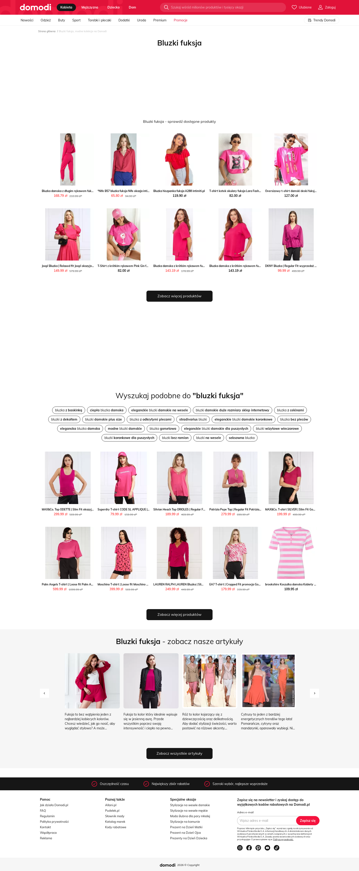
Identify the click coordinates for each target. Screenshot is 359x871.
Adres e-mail (245, 812)
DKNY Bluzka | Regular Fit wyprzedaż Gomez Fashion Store (303, 266)
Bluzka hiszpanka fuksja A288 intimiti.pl (179, 191)
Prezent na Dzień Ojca (185, 832)
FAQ (43, 810)
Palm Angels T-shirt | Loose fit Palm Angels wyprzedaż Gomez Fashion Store (92, 584)
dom (132, 7)
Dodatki (124, 20)
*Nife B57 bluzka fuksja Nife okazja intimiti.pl (126, 191)
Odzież (46, 20)
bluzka (68, 410)
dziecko (113, 7)
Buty (61, 20)
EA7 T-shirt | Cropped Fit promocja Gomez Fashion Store (246, 584)
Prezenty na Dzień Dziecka (188, 838)
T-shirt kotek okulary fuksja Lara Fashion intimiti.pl (242, 191)
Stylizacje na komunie (185, 821)
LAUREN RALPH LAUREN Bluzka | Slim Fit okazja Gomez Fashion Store (199, 584)
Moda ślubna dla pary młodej (190, 816)
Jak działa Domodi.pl (54, 805)
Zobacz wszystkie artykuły (179, 753)
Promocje (181, 20)
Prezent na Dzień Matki (186, 827)
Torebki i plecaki (99, 20)
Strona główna (47, 31)
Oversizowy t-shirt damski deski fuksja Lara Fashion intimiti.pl (305, 191)
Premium (159, 20)
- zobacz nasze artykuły (179, 641)
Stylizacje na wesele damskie (190, 805)
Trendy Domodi (321, 20)
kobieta (66, 7)
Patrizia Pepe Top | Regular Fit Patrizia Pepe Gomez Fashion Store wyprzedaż (259, 509)
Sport (76, 20)
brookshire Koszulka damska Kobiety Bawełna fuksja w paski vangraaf (311, 584)
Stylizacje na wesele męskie (189, 810)
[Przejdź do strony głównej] (35, 7)
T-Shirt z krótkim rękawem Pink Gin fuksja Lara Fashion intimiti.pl (140, 266)
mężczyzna (89, 7)
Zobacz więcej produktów (179, 296)
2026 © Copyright (188, 865)
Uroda (141, 20)
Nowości (27, 20)
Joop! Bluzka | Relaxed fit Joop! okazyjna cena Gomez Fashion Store (85, 266)
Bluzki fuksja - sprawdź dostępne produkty (179, 121)
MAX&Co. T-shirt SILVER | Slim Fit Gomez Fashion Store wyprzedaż (309, 509)
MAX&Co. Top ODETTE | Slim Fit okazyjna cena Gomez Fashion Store (86, 509)
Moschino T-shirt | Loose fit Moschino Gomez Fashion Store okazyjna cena (146, 584)
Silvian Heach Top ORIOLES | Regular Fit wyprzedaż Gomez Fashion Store (201, 509)
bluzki (159, 410)
